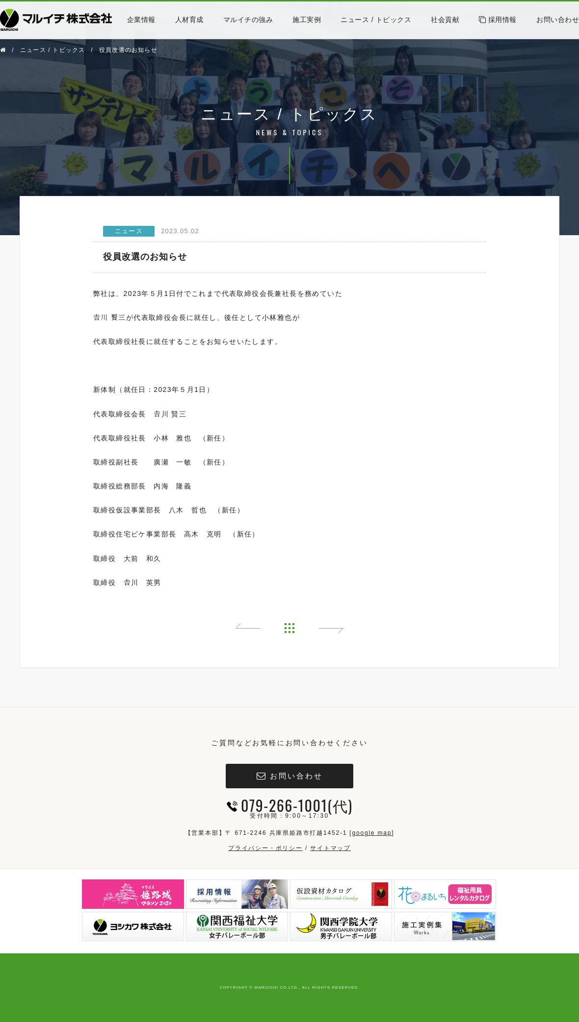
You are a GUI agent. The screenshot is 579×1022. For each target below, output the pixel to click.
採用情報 (498, 20)
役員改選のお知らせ (128, 50)
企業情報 (141, 20)
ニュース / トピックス (376, 20)
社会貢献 (445, 20)
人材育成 (189, 20)
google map (372, 832)
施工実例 (306, 20)
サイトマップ (330, 848)
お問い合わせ (557, 20)
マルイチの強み (248, 20)
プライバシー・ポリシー (265, 848)
